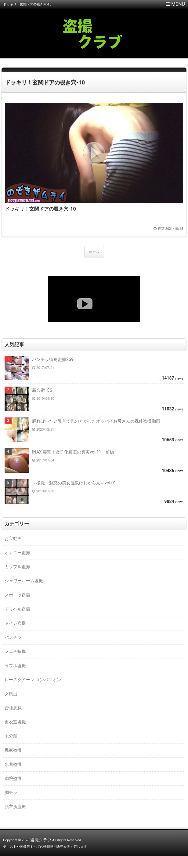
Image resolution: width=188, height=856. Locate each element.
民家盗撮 (13, 750)
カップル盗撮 (17, 566)
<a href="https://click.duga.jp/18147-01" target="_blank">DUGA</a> (94, 299)
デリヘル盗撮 (17, 609)
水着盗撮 (13, 764)
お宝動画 (13, 538)
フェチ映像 (15, 651)
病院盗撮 (13, 778)
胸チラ (11, 792)
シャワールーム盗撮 (24, 580)
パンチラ (13, 637)
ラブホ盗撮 (15, 665)
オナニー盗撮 (17, 552)
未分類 (11, 735)
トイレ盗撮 (15, 623)
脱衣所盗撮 (15, 806)
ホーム (94, 252)
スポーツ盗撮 (17, 595)
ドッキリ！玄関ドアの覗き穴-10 (45, 82)
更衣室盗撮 (15, 721)
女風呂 (11, 693)
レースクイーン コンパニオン (33, 679)
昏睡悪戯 (13, 707)
